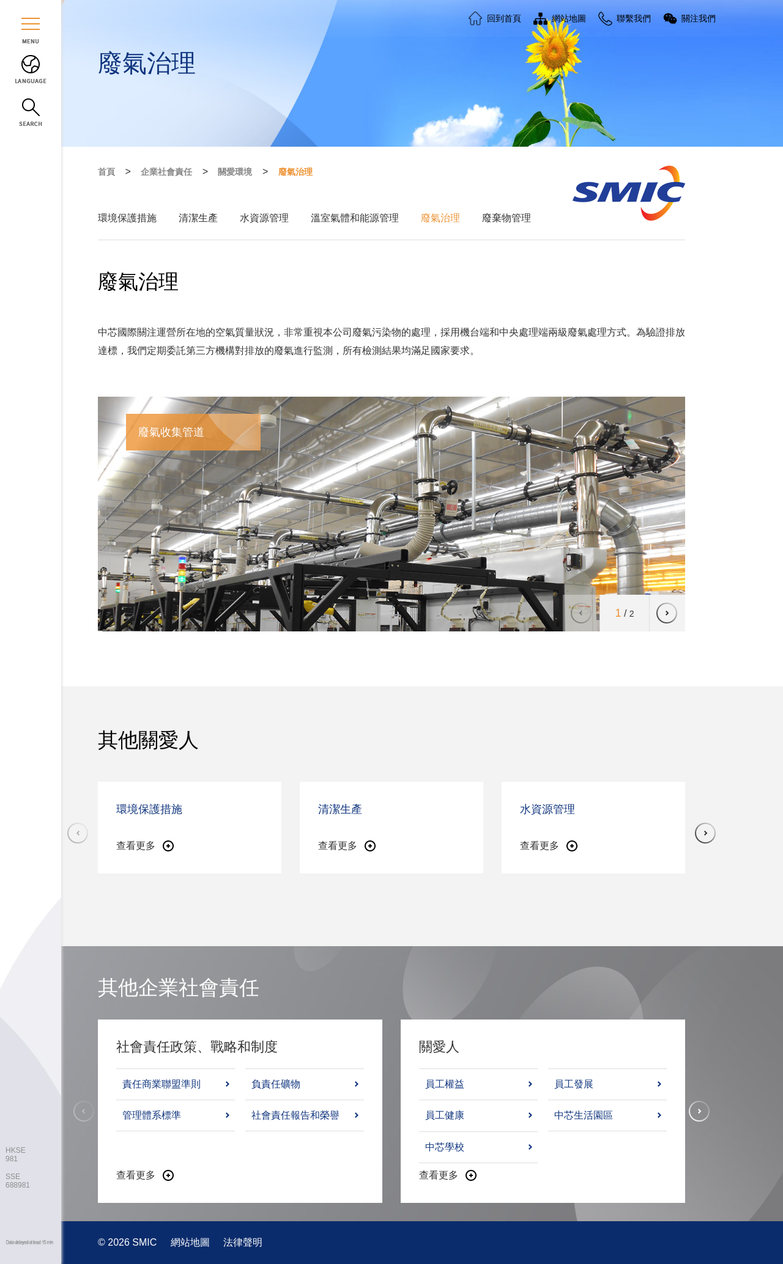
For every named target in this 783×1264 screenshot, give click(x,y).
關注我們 (698, 18)
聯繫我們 (634, 18)
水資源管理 (264, 218)
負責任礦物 (275, 1084)
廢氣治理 (295, 172)
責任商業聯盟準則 (161, 1084)
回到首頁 (504, 18)
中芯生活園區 (583, 1115)
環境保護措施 (127, 218)
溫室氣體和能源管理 (355, 218)
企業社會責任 (166, 172)
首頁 (106, 172)
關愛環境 (235, 172)
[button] (666, 613)
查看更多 (135, 845)
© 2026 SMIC (129, 1242)
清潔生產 (198, 218)
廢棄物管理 (506, 218)
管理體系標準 (151, 1115)
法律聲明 (242, 1242)
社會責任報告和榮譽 (295, 1115)
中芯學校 (444, 1147)
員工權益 (444, 1084)
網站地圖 (191, 1242)
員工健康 (444, 1115)
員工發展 (573, 1084)
